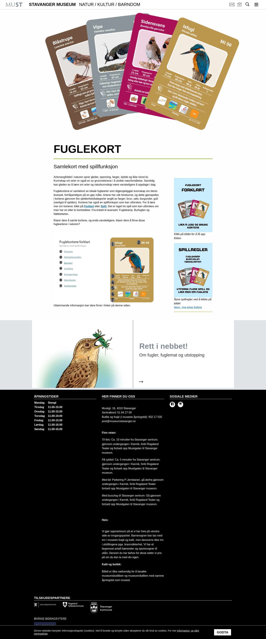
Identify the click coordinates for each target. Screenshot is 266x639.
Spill (103, 206)
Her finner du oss (118, 396)
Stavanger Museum (84, 4)
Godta (222, 632)
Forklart (89, 206)
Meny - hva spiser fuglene (188, 307)
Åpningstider (46, 396)
